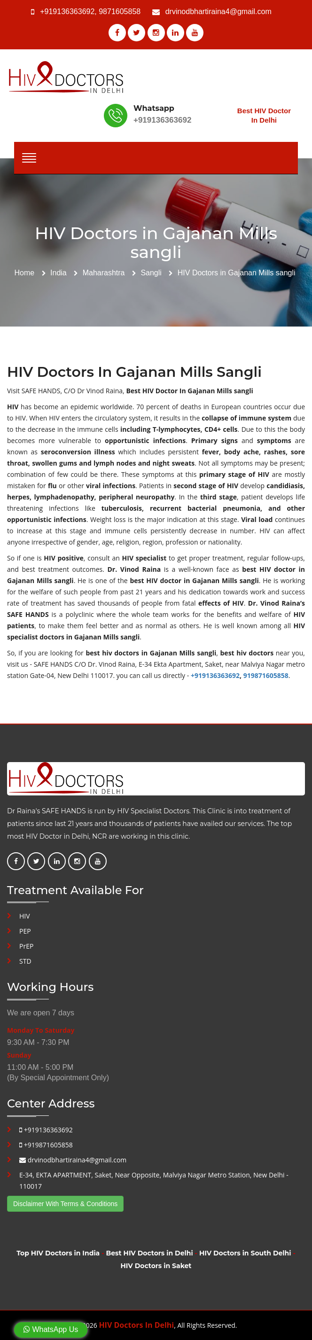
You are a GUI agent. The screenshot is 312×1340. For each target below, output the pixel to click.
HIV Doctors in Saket (156, 1266)
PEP (25, 931)
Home (24, 273)
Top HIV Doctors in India (58, 1253)
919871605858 (266, 675)
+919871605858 (46, 1144)
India (58, 273)
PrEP (26, 946)
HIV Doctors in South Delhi (245, 1253)
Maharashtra (104, 273)
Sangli (150, 273)
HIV (24, 916)
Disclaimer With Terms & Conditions (65, 1204)
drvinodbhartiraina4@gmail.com (218, 12)
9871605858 (119, 12)
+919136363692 (67, 12)
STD (25, 961)
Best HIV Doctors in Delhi (149, 1253)
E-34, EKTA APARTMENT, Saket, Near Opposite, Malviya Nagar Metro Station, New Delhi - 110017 (154, 1180)
